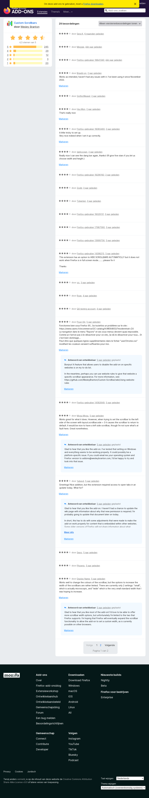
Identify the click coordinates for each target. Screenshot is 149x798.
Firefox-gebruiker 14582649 (91, 402)
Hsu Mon (81, 109)
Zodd (79, 188)
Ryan (79, 295)
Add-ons (41, 674)
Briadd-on (81, 73)
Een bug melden (45, 718)
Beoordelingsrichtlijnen (49, 723)
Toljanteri (81, 201)
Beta (104, 685)
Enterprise (107, 697)
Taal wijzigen (107, 778)
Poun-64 (81, 322)
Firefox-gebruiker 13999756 (91, 240)
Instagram (74, 738)
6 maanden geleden (94, 34)
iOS (70, 696)
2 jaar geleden (95, 73)
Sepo (79, 552)
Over (39, 680)
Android (73, 701)
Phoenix (81, 565)
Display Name (83, 579)
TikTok (72, 749)
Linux (71, 707)
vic (78, 282)
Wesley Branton (30, 26)
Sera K (80, 34)
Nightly (105, 680)
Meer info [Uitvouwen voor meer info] (69, 532)
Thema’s (55, 11)
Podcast (73, 760)
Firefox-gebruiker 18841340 (90, 60)
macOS (72, 691)
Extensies (42, 11)
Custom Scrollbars (25, 22)
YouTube (73, 744)
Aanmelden (140, 3)
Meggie (80, 47)
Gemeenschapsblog (48, 707)
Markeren (63, 86)
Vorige (89, 645)
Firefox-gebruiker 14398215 (90, 253)
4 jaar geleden (90, 295)
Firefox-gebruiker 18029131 (90, 214)
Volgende (110, 645)
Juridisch (31, 771)
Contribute (42, 744)
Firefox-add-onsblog (48, 685)
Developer (42, 749)
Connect (41, 738)
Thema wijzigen (108, 783)
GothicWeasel (83, 96)
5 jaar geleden (93, 322)
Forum (40, 712)
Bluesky (73, 754)
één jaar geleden (93, 47)
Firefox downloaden (93, 4)
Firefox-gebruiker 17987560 (91, 227)
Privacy (7, 771)
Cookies (19, 771)
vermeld (21, 779)
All (69, 712)
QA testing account (86, 309)
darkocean (82, 152)
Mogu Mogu (82, 415)
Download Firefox (79, 680)
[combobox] (125, 10)
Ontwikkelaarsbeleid (48, 701)
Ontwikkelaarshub (47, 696)
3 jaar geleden (90, 188)
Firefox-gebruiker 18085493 (91, 129)
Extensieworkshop (47, 691)
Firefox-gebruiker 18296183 (90, 175)
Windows (74, 685)
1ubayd (80, 481)
